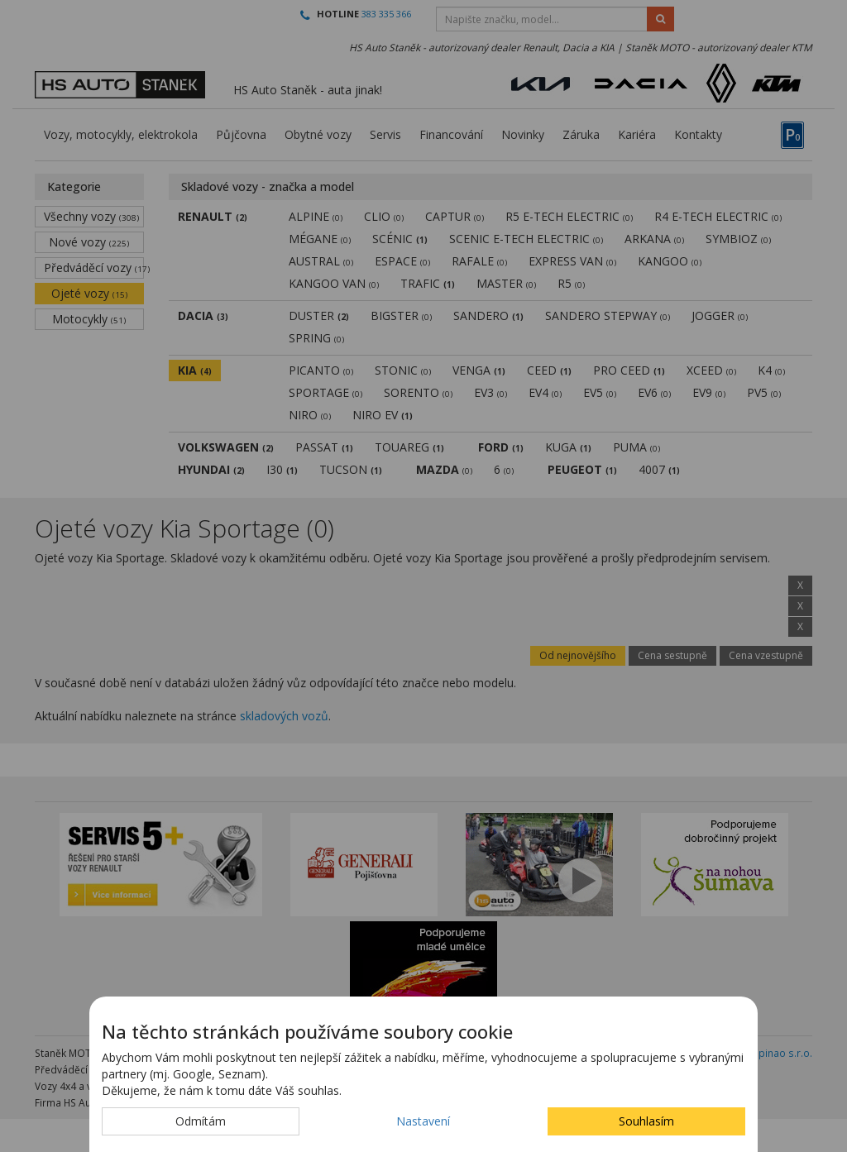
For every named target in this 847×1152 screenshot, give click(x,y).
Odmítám (200, 1121)
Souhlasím (646, 1121)
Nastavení (423, 1121)
